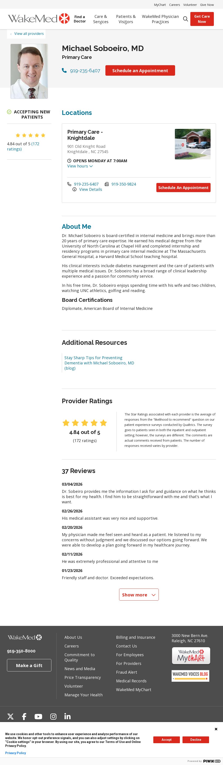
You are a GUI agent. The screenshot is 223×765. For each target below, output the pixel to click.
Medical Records (131, 680)
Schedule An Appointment (183, 186)
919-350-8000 (21, 650)
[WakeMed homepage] (38, 19)
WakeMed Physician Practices (160, 17)
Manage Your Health (83, 694)
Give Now (207, 5)
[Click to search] (185, 19)
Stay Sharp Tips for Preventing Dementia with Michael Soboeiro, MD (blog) (99, 362)
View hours (80, 166)
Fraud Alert (126, 671)
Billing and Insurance (135, 636)
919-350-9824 (120, 183)
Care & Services (100, 17)
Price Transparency (82, 676)
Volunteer (190, 5)
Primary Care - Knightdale (85, 135)
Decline (195, 739)
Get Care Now (202, 19)
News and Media (79, 668)
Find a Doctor (80, 17)
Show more (139, 594)
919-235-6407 (81, 70)
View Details (87, 188)
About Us (73, 636)
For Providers (128, 662)
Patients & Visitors (126, 17)
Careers (174, 5)
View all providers (29, 33)
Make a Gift (29, 665)
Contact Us (126, 645)
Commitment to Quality (79, 656)
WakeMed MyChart (133, 689)
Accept (167, 739)
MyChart (160, 5)
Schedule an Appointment (140, 70)
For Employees (130, 654)
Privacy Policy (15, 753)
